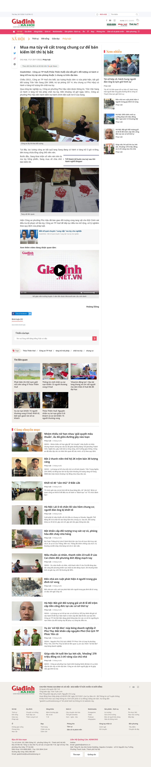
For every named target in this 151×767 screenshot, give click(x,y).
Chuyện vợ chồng (32, 712)
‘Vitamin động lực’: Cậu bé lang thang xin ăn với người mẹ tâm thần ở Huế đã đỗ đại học (83, 386)
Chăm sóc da (45, 729)
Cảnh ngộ (102, 727)
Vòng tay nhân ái (105, 724)
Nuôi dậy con (30, 715)
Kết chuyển (103, 729)
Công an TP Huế (45, 351)
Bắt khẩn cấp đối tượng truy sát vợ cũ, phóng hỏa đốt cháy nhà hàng (70, 532)
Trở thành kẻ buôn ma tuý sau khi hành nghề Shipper (80, 160)
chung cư (89, 351)
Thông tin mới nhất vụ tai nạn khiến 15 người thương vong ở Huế (54, 384)
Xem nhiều (114, 51)
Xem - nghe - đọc (72, 717)
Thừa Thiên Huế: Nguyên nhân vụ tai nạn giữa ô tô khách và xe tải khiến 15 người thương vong (53, 414)
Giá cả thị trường (110, 715)
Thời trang (44, 727)
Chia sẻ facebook (21, 313)
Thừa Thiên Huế (29, 351)
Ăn (84, 31)
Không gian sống (17, 727)
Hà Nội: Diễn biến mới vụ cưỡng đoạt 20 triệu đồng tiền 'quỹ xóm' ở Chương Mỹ (127, 117)
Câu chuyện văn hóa (73, 712)
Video (90, 715)
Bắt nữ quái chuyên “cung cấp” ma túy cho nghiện (60, 231)
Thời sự (35, 39)
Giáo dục (56, 39)
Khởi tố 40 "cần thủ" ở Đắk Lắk (62, 482)
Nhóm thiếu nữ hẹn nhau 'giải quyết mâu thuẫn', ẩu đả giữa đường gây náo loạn (68, 435)
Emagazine (92, 712)
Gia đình (28, 31)
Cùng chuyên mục (27, 429)
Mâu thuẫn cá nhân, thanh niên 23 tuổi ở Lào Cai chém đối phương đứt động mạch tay (70, 556)
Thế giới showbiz (72, 715)
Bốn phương (131, 31)
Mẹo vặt (14, 731)
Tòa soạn (76, 754)
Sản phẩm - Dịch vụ (72, 31)
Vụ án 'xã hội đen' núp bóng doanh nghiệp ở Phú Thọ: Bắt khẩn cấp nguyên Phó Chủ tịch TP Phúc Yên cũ (71, 631)
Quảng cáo (92, 754)
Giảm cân (44, 731)
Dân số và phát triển (115, 31)
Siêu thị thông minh (111, 719)
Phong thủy (16, 729)
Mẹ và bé (49, 715)
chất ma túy (77, 351)
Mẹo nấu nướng (133, 715)
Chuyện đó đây (134, 729)
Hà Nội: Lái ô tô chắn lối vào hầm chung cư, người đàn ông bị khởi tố (69, 508)
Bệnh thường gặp (52, 712)
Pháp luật (67, 39)
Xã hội (19, 31)
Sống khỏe (38, 31)
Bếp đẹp (131, 717)
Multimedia (57, 31)
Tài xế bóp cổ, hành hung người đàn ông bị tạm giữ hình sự (120, 80)
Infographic (92, 719)
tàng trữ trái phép (62, 351)
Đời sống (45, 39)
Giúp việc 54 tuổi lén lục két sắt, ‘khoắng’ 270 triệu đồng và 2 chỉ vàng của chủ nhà (70, 655)
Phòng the (101, 31)
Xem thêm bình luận (18, 325)
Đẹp (92, 31)
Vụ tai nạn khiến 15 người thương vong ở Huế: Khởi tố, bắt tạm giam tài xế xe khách (27, 414)
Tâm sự (69, 727)
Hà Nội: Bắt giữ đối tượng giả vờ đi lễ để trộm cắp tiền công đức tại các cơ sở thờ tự (70, 604)
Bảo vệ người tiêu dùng (112, 717)
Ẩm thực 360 (132, 712)
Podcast (91, 717)
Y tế (47, 717)
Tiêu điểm (132, 727)
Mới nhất (101, 14)
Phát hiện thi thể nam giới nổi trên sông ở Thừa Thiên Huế (26, 384)
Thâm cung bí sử (32, 717)
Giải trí (47, 31)
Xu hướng (107, 712)
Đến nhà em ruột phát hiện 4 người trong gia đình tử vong (70, 580)
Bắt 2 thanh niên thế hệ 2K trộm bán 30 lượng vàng (71, 460)
